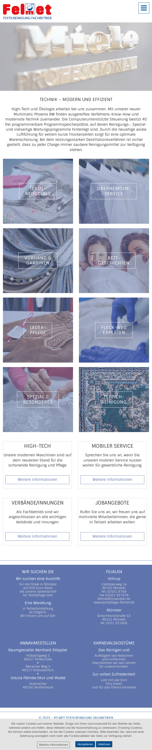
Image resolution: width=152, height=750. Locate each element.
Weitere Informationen (37, 479)
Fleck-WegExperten (114, 330)
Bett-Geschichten (114, 260)
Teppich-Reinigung (114, 399)
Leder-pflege (38, 330)
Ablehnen (104, 744)
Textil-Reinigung (38, 191)
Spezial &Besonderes (38, 399)
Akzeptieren (85, 744)
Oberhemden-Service (114, 191)
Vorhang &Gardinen (38, 260)
